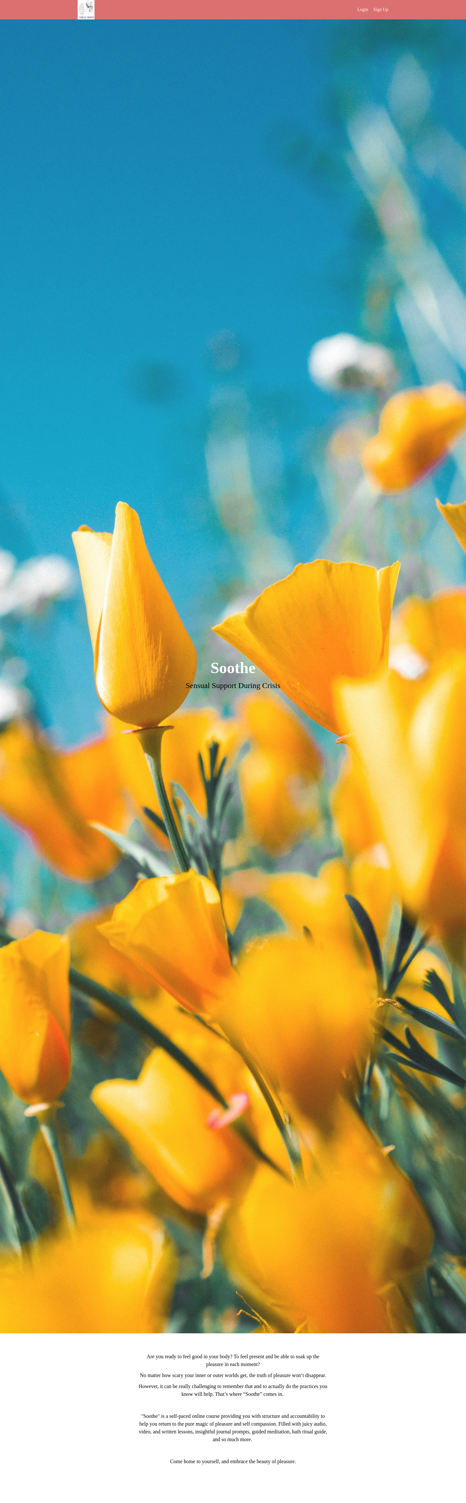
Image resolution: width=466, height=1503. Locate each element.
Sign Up (380, 9)
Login (362, 9)
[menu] (370, 9)
